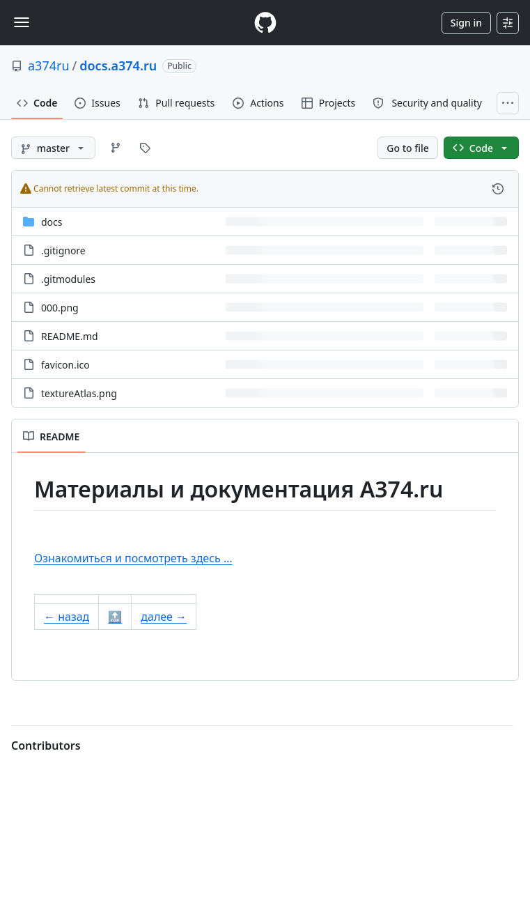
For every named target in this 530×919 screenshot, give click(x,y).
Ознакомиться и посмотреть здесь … (133, 558)
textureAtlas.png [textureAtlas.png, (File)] (79, 393)
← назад (66, 616)
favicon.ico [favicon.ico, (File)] (65, 364)
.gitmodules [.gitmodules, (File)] (68, 279)
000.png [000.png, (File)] (60, 307)
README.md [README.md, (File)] (69, 336)
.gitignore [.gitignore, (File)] (63, 250)
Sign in (466, 22)
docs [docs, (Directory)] (52, 222)
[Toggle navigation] (21, 22)
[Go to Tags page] (144, 148)
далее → (164, 616)
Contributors (46, 745)
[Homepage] (265, 22)
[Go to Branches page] (115, 148)
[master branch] (53, 148)
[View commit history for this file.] (498, 189)
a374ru (49, 65)
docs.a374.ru (118, 65)
